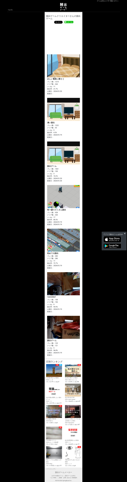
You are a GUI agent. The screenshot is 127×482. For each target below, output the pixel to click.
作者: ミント (68, 463)
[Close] (124, 233)
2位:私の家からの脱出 (73, 371)
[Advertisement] (63, 38)
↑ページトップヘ (51, 469)
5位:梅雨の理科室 (54, 412)
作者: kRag (49, 463)
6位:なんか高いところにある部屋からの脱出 (73, 413)
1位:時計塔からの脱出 (54, 371)
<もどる (10, 10)
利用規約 (74, 477)
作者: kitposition (69, 422)
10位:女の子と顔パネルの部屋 (73, 454)
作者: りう (49, 401)
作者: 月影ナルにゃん (71, 380)
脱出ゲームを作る (70, 475)
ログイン (116, 1)
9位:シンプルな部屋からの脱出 (54, 454)
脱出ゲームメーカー (63, 472)
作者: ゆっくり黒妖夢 (52, 442)
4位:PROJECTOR (73, 391)
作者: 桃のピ (49, 421)
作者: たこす (49, 380)
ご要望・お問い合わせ (64, 477)
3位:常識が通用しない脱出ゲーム (54, 392)
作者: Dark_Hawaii (70, 399)
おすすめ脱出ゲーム (57, 475)
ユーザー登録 (109, 1)
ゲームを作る (101, 1)
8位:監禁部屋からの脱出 (73, 434)
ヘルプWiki (53, 477)
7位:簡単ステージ (54, 434)
